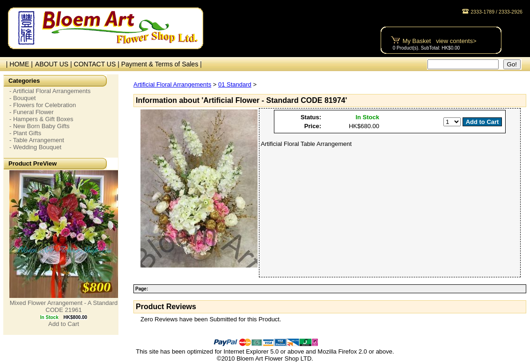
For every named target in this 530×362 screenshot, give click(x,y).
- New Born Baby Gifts (39, 126)
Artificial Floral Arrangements (172, 84)
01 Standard (234, 84)
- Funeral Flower (31, 112)
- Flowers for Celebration (42, 105)
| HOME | (17, 64)
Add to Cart (63, 323)
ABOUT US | (54, 64)
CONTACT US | (97, 64)
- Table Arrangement (36, 140)
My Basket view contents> (440, 40)
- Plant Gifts (25, 133)
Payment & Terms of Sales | (161, 64)
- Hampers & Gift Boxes (41, 119)
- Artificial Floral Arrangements (49, 90)
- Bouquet (22, 97)
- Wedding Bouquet (35, 147)
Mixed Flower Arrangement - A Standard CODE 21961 (64, 306)
